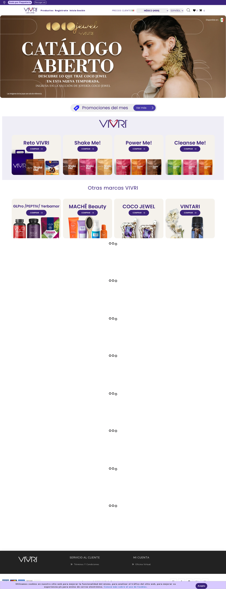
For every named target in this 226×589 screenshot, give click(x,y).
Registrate (61, 10)
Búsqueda (190, 10)
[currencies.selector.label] (152, 10)
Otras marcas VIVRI (113, 187)
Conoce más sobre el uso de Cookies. (125, 587)
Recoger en (40, 2)
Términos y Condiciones (84, 564)
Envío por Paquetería (20, 2)
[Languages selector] (176, 10)
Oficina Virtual (141, 564)
